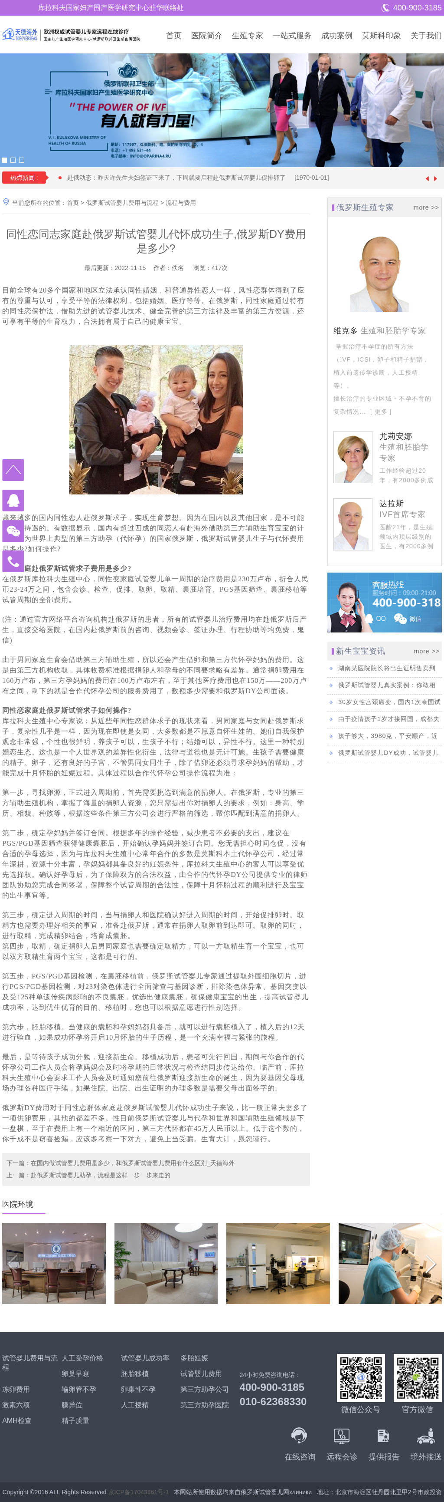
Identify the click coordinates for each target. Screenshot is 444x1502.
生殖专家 (247, 35)
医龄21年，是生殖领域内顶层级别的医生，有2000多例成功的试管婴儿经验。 (406, 546)
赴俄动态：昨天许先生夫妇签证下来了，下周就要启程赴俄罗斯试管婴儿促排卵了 (202, 177)
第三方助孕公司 (204, 1389)
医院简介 (206, 35)
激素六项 (16, 1405)
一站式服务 (292, 35)
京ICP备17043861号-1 (138, 1492)
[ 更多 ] (380, 411)
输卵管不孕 (79, 1389)
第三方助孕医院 (204, 1405)
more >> (426, 207)
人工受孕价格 (82, 1358)
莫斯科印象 (381, 35)
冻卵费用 (16, 1389)
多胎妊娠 (194, 1358)
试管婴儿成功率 (145, 1358)
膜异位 (72, 1405)
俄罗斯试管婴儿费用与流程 (122, 202)
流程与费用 (181, 202)
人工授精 (135, 1405)
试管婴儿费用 (201, 1373)
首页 (174, 35)
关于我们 (426, 35)
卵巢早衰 (75, 1373)
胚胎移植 (135, 1373)
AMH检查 (17, 1420)
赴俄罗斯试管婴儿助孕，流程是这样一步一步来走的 (100, 1175)
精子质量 (75, 1420)
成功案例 (337, 35)
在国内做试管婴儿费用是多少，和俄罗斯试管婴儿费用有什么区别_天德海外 (133, 1162)
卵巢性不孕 (138, 1389)
